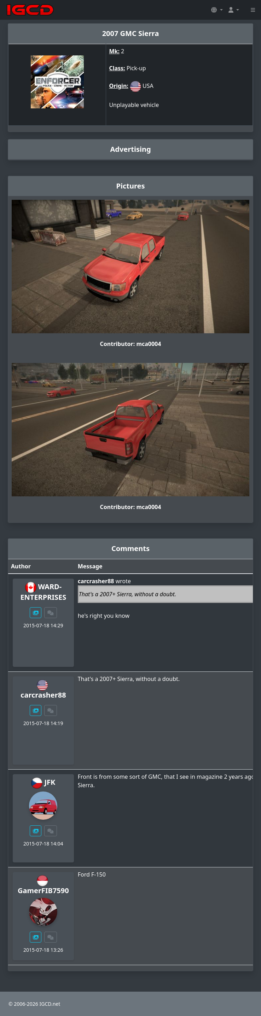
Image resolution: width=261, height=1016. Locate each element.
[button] (216, 10)
